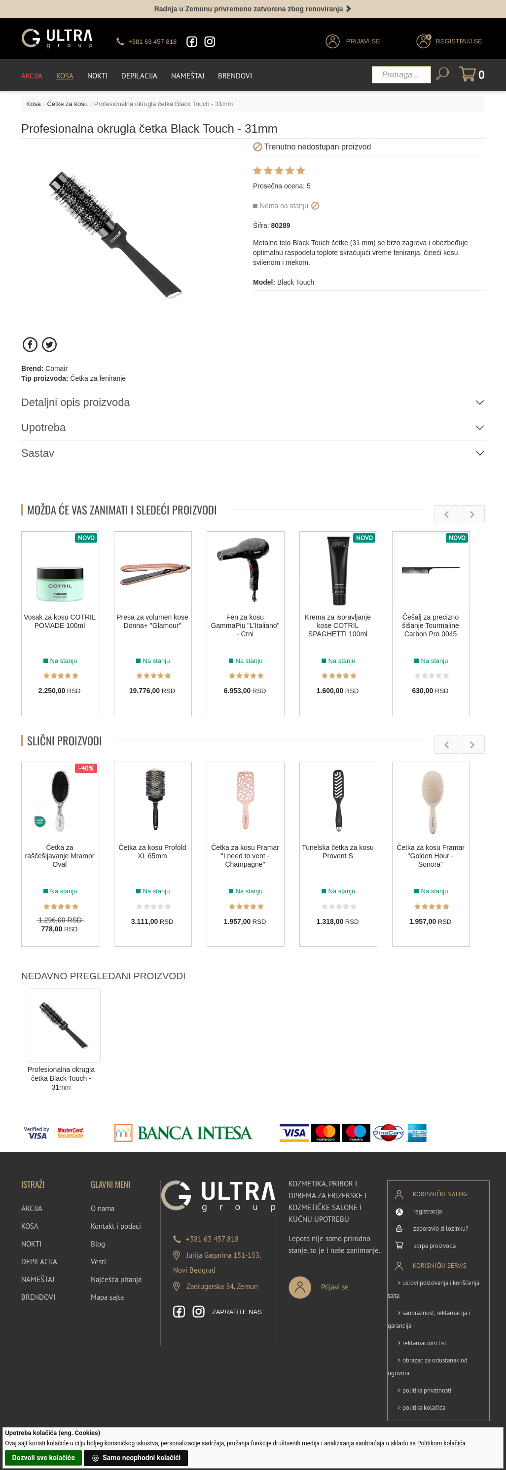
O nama (102, 1208)
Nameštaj (187, 75)
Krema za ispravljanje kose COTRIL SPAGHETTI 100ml (338, 625)
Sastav (37, 452)
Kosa (64, 75)
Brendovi (235, 75)
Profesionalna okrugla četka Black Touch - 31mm (61, 1078)
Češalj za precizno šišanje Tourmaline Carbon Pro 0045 (430, 625)
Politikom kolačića (441, 1443)
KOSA (29, 1225)
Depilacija (139, 75)
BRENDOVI (38, 1296)
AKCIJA (31, 1208)
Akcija (31, 75)
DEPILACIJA (39, 1261)
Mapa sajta (107, 1296)
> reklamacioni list (422, 1343)
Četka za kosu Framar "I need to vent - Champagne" (245, 856)
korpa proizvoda (434, 1245)
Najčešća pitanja (116, 1279)
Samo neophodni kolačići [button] (136, 1458)
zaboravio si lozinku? (441, 1228)
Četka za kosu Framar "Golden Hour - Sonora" (431, 856)
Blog (98, 1243)
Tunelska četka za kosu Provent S (338, 852)
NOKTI (31, 1243)
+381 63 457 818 (212, 1238)
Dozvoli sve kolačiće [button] (43, 1458)
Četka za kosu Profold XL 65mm (152, 852)
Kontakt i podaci (116, 1225)
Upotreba (43, 427)
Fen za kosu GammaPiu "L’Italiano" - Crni (245, 625)
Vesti (98, 1261)
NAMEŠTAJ (37, 1279)
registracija (427, 1211)
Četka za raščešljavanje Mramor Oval (60, 856)
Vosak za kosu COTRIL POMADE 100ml (60, 621)
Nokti (97, 75)
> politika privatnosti (424, 1390)
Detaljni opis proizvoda (75, 402)
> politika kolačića (421, 1407)
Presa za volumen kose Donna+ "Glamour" (152, 621)
